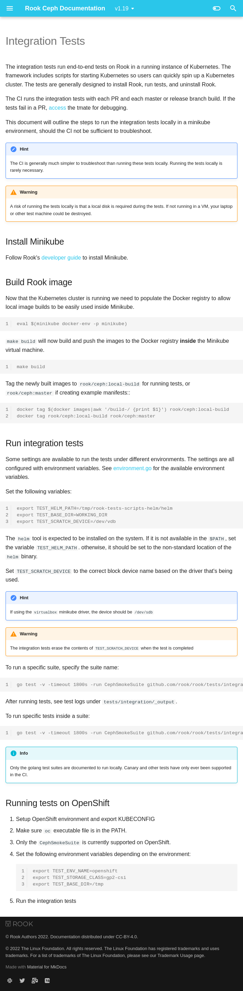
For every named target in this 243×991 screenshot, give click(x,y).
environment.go (132, 468)
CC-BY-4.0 (126, 936)
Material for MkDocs (47, 966)
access (57, 108)
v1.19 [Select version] (121, 8)
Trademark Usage (175, 954)
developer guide (61, 258)
